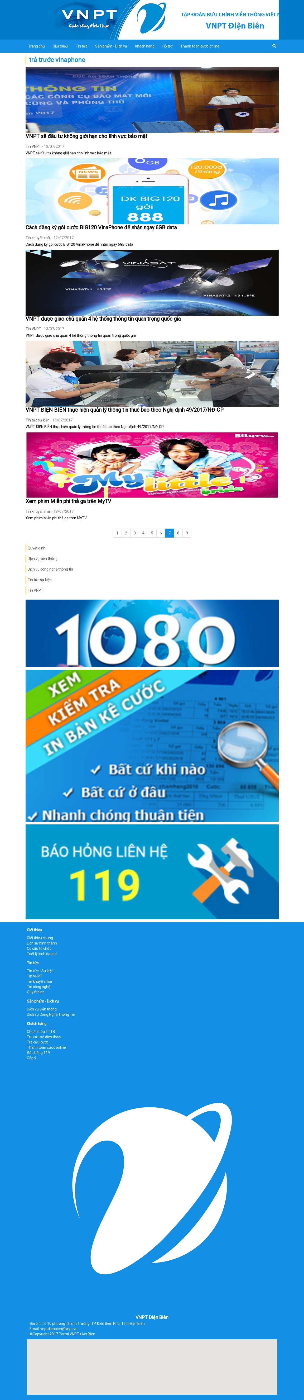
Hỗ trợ (167, 46)
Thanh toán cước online (199, 46)
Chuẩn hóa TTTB (41, 1031)
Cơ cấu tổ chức (39, 948)
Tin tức (81, 46)
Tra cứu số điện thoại (44, 1037)
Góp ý (31, 1058)
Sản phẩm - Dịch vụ (111, 46)
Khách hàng (145, 46)
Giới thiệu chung (40, 938)
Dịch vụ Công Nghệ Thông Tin (51, 1014)
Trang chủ (36, 46)
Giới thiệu (60, 46)
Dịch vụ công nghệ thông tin (50, 569)
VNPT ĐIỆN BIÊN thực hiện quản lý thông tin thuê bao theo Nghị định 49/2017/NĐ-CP (125, 410)
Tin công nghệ (38, 987)
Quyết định (36, 548)
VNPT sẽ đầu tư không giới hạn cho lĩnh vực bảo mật (86, 136)
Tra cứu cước (38, 1042)
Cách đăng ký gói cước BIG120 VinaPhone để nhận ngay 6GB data (101, 227)
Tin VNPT (33, 146)
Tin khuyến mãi (38, 238)
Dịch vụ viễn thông (42, 559)
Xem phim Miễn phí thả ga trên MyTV (68, 501)
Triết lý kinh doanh (42, 954)
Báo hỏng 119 (38, 1053)
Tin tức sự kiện (38, 420)
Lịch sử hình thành (42, 943)
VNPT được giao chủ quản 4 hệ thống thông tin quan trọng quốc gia (103, 319)
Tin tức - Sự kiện (40, 971)
